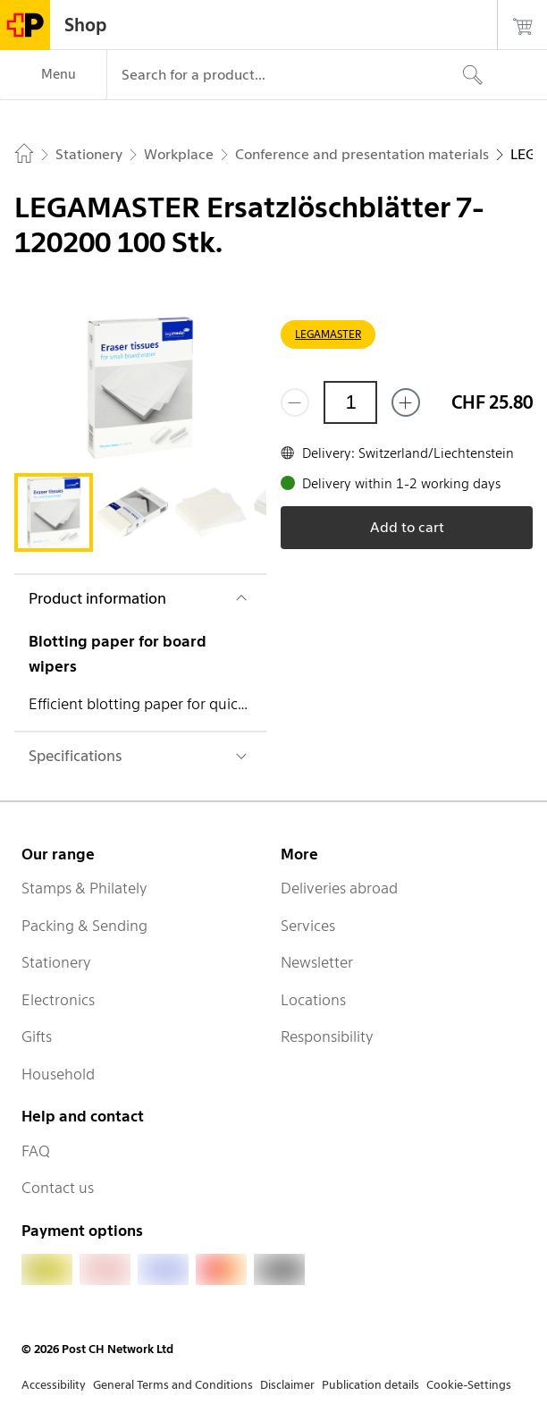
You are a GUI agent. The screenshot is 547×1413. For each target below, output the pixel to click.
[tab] (53, 512)
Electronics (58, 1000)
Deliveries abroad (339, 888)
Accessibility (53, 1385)
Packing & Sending (84, 926)
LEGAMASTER (328, 334)
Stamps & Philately (84, 888)
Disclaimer (287, 1385)
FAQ (35, 1151)
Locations (313, 1000)
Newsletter (317, 962)
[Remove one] (295, 402)
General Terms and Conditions (173, 1385)
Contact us (57, 1188)
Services (308, 926)
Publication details (370, 1385)
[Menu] (53, 75)
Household (58, 1074)
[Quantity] (350, 402)
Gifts (36, 1036)
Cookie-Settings (468, 1385)
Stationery (56, 962)
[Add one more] (405, 402)
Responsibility (327, 1036)
